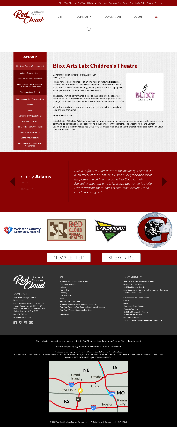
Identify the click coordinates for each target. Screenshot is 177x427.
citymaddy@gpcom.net (22, 317)
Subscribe (121, 257)
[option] (88, 182)
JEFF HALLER (87, 354)
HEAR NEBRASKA (132, 354)
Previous (12, 180)
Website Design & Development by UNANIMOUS (109, 422)
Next (164, 180)
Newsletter (68, 257)
